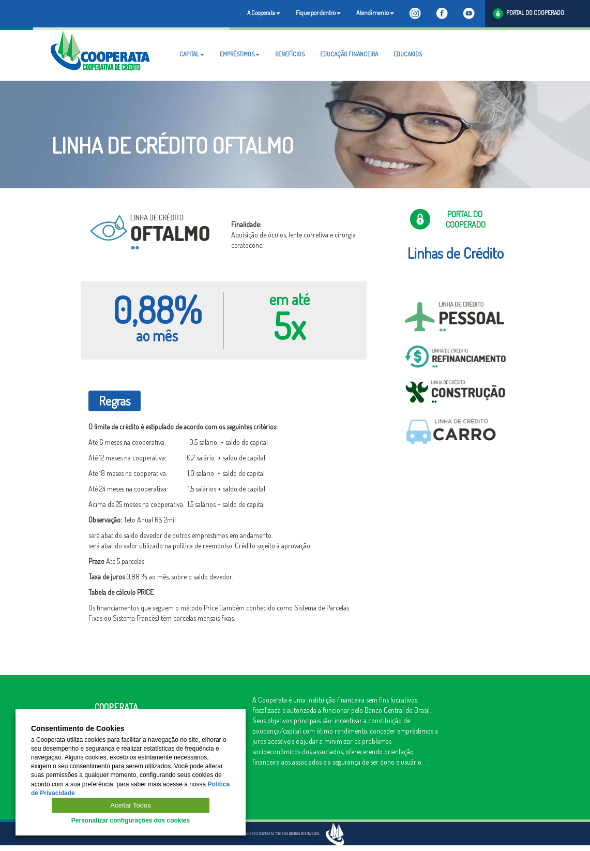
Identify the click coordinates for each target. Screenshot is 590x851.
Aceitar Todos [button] (130, 805)
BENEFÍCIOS (290, 54)
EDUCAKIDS (408, 54)
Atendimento (375, 13)
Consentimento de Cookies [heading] (77, 729)
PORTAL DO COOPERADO (528, 13)
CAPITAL (191, 54)
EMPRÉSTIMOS (240, 54)
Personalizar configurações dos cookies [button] (130, 820)
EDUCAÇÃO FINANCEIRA (349, 54)
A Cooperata (263, 13)
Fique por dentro (318, 13)
